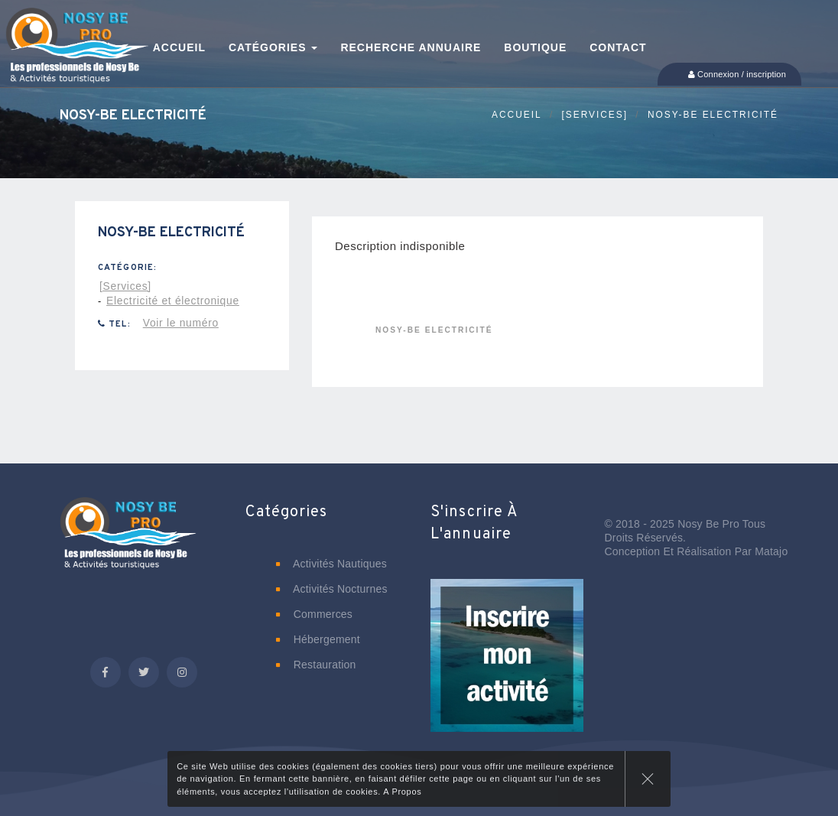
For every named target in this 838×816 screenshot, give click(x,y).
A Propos (402, 791)
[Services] (595, 114)
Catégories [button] (273, 47)
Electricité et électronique (172, 300)
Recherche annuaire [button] (410, 47)
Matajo (771, 551)
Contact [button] (618, 47)
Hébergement (318, 639)
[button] (506, 666)
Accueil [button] (179, 47)
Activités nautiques (331, 564)
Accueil (517, 114)
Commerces (314, 614)
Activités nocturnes (332, 589)
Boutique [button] (535, 47)
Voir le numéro (181, 323)
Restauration (316, 664)
